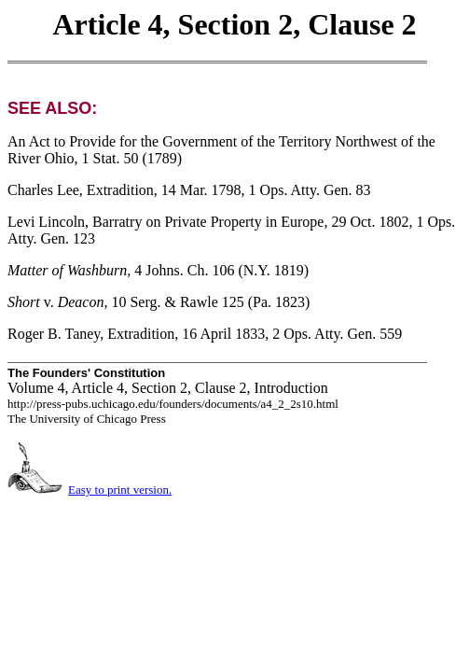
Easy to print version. (120, 490)
